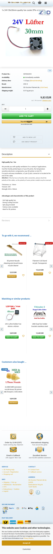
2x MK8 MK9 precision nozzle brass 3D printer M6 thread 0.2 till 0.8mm (13, 389)
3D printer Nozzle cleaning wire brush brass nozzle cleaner (13, 263)
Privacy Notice (28, 538)
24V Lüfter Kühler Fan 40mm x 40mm (13, 325)
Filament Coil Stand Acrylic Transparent (40, 262)
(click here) (44, 87)
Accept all (26, 543)
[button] (26, 122)
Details (11, 276)
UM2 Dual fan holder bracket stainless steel (39, 325)
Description (7, 154)
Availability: (6, 77)
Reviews (6, 220)
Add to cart (11, 337)
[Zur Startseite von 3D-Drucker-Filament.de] (17, 3)
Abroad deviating (35, 81)
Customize (27, 549)
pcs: (3, 104)
